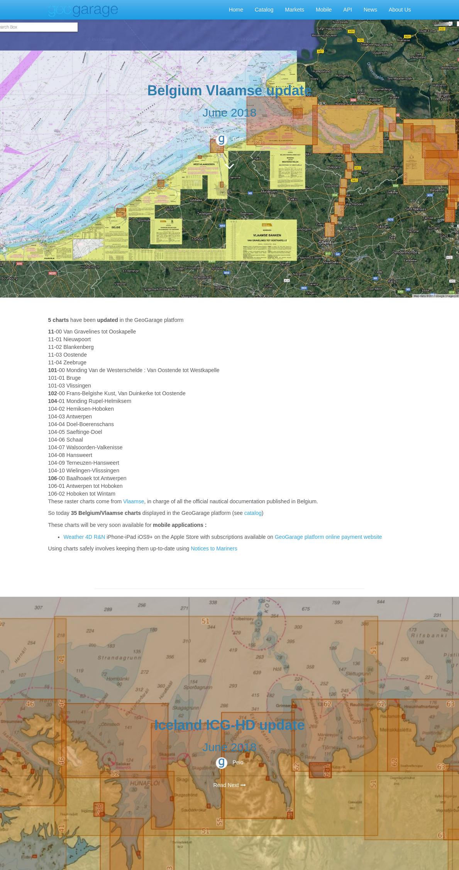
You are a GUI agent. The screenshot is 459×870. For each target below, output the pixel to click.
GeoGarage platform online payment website (328, 537)
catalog (253, 513)
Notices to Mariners (214, 548)
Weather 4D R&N (84, 537)
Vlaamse (133, 501)
